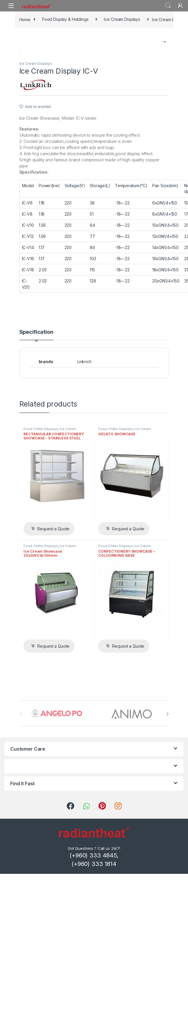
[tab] (36, 492)
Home (25, 19)
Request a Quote (53, 686)
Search (168, 5)
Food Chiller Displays (40, 587)
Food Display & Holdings (65, 19)
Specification (36, 490)
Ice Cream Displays (122, 19)
